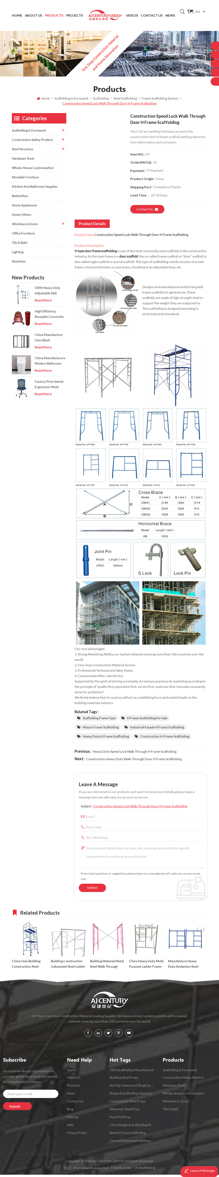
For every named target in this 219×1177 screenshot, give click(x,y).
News (170, 15)
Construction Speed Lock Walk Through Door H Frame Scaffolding (140, 808)
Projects (74, 15)
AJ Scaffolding (145, 1170)
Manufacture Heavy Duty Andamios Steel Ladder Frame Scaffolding (183, 966)
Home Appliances (24, 207)
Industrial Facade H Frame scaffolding (157, 729)
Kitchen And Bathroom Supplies (35, 189)
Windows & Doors (25, 226)
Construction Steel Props (127, 1103)
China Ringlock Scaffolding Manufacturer (132, 1127)
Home (17, 15)
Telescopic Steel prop (124, 1111)
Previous (197, 914)
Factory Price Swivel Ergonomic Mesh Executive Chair (49, 387)
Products (54, 15)
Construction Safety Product (32, 142)
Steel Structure (22, 151)
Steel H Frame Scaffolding (128, 1135)
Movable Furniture (25, 179)
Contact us (147, 211)
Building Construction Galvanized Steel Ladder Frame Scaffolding (68, 966)
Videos (132, 15)
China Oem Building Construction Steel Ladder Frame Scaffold (28, 966)
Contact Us (152, 15)
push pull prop (120, 1119)
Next (204, 914)
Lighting (17, 254)
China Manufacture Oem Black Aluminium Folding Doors (49, 340)
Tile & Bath (19, 245)
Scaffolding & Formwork (29, 132)
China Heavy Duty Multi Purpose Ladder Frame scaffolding (146, 966)
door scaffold (128, 258)
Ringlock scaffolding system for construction (132, 1095)
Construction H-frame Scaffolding (164, 738)
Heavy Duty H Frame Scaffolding (106, 738)
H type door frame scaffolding (96, 253)
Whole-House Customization (33, 170)
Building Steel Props (124, 1080)
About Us (33, 15)
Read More (43, 302)
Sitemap (73, 1119)
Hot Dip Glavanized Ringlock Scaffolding (132, 1087)
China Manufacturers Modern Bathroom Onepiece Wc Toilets (50, 363)
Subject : (134, 808)
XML (70, 1127)
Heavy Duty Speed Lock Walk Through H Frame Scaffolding (134, 754)
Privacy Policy (77, 1135)
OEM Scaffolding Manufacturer (132, 1072)
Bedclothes (20, 198)
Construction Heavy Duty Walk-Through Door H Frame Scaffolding (134, 761)
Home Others (21, 217)
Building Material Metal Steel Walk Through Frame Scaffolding (107, 966)
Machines (19, 263)
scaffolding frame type (99, 720)
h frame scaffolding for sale (147, 720)
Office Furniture (23, 235)
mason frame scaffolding (101, 729)
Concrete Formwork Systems (130, 1143)
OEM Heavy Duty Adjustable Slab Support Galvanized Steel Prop (49, 293)
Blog (70, 1111)
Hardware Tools (23, 161)
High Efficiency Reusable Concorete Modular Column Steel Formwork (49, 316)
